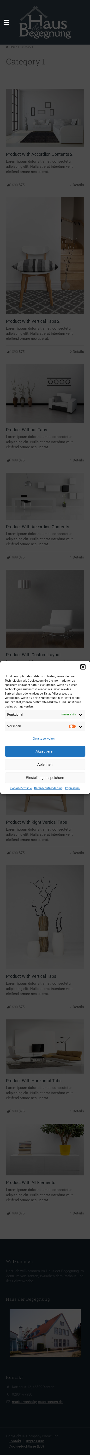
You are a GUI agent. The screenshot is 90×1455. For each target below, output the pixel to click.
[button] (82, 666)
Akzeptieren (45, 751)
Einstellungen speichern (45, 778)
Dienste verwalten (43, 738)
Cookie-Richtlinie (21, 788)
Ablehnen (45, 764)
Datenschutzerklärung (48, 788)
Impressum (72, 788)
